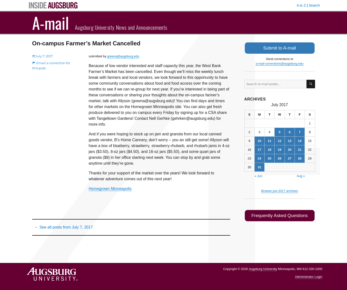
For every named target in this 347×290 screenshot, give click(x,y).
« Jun (258, 175)
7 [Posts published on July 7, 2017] (299, 131)
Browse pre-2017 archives (279, 190)
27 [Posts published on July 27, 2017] (289, 157)
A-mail (50, 22)
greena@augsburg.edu (123, 56)
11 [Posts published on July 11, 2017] (269, 140)
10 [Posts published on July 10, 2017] (259, 140)
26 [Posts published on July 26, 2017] (279, 157)
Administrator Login (308, 277)
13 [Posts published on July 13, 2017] (289, 140)
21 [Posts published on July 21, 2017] (299, 148)
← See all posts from (64, 227)
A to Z (301, 5)
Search (314, 5)
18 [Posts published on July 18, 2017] (269, 148)
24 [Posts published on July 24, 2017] (259, 157)
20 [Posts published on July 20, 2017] (289, 148)
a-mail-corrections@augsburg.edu (279, 62)
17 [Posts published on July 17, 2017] (259, 148)
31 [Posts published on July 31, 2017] (259, 166)
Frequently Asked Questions (279, 214)
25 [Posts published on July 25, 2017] (269, 157)
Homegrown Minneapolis (110, 189)
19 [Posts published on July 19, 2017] (279, 148)
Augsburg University (263, 269)
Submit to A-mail (280, 47)
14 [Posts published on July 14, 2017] (299, 140)
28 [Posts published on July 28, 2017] (299, 157)
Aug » (301, 175)
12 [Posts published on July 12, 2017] (279, 140)
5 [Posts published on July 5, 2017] (279, 131)
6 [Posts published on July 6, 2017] (289, 131)
